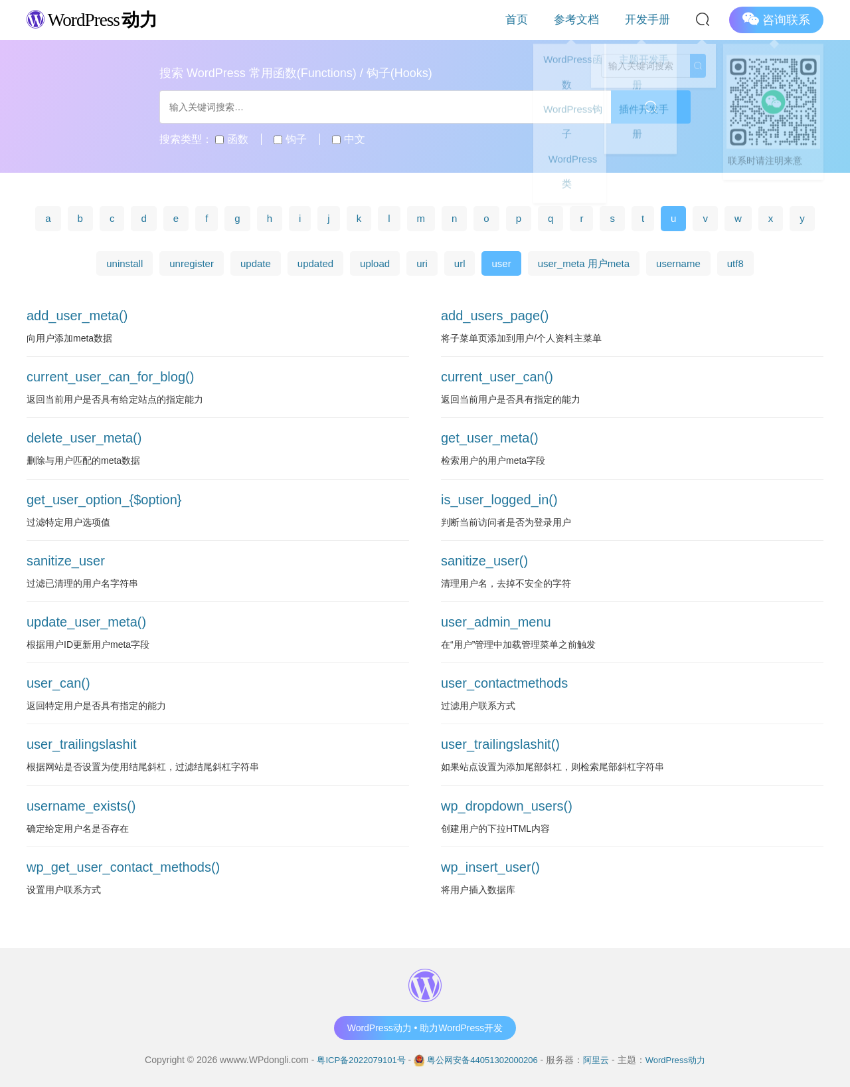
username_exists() (81, 806)
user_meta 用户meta (584, 263)
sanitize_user (66, 560)
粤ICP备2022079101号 (353, 1059)
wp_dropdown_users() (506, 806)
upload (375, 263)
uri (422, 263)
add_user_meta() (77, 315)
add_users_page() (495, 315)
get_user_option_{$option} (104, 499)
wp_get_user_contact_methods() (123, 867)
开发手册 (655, 19)
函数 (231, 139)
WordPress (99, 19)
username (678, 263)
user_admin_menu (496, 622)
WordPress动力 (683, 1059)
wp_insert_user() (490, 867)
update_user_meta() (86, 622)
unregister (191, 263)
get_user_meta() (490, 438)
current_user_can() (497, 376)
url (460, 263)
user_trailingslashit (82, 744)
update (255, 263)
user (501, 263)
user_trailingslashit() (500, 744)
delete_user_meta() (84, 438)
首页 (553, 19)
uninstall (124, 263)
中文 (348, 139)
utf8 (735, 263)
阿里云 (602, 1059)
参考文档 (599, 19)
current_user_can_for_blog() (110, 376)
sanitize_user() (484, 560)
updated (315, 263)
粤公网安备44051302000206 (482, 1059)
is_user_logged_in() (499, 499)
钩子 (290, 139)
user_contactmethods (504, 683)
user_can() (58, 683)
